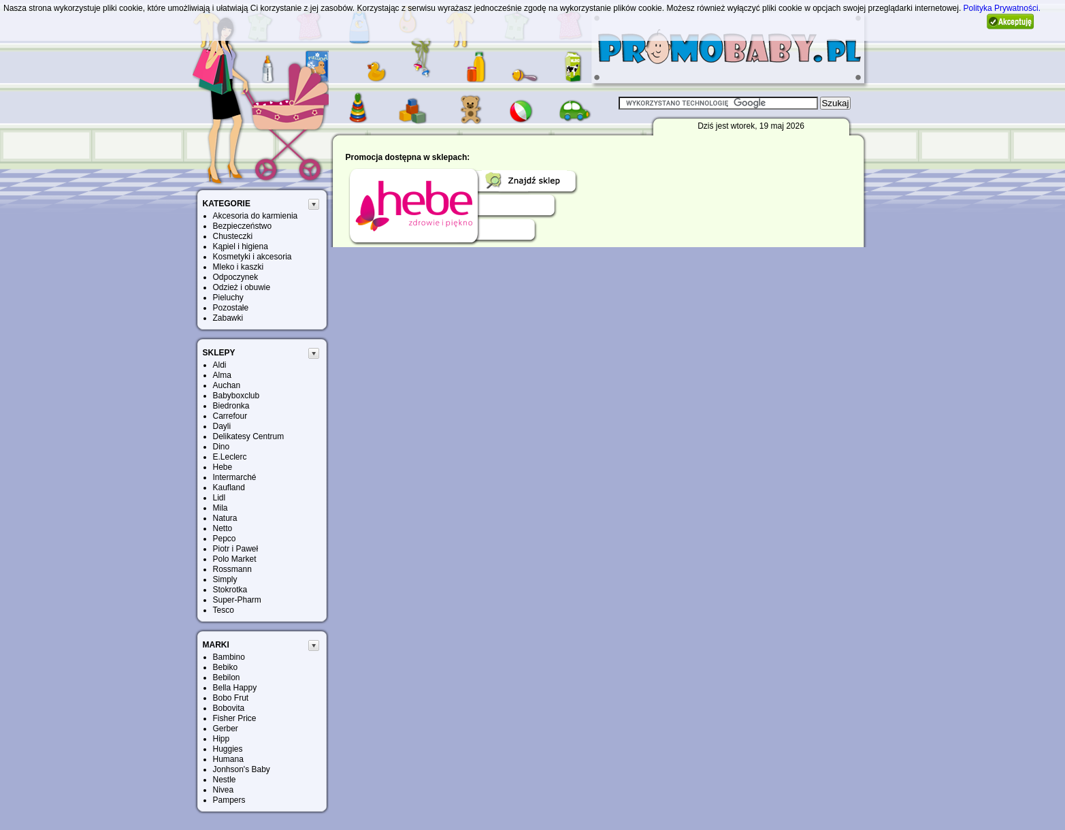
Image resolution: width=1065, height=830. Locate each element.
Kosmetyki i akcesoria (252, 256)
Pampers (229, 800)
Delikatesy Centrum (248, 436)
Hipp (221, 739)
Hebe (223, 467)
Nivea (223, 790)
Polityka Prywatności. (1002, 8)
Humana (228, 759)
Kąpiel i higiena (240, 246)
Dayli (222, 426)
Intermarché (235, 477)
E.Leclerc (230, 457)
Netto (223, 528)
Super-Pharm (237, 600)
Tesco (223, 610)
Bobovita (229, 708)
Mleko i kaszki (238, 267)
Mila (220, 508)
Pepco (224, 538)
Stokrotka (230, 589)
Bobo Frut (231, 698)
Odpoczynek (236, 277)
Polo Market (235, 559)
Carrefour (230, 416)
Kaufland (229, 487)
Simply (225, 579)
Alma (222, 375)
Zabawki (228, 318)
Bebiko (225, 667)
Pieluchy (228, 297)
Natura (225, 518)
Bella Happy (235, 687)
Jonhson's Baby (241, 769)
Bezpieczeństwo (242, 226)
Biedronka (231, 406)
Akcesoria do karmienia (255, 216)
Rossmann (232, 569)
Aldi (220, 365)
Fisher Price (235, 718)
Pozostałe (231, 308)
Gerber (225, 728)
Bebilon (226, 677)
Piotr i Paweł (236, 549)
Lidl (219, 497)
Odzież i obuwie (242, 287)
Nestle (224, 779)
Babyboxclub (236, 395)
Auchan (227, 385)
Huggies (228, 749)
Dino (221, 446)
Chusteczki (233, 236)
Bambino (229, 657)
